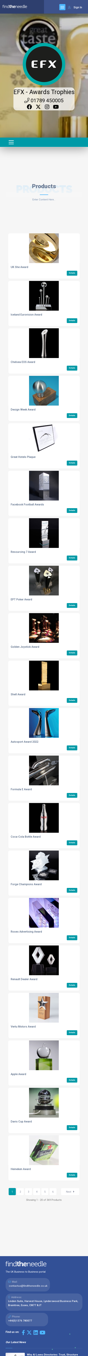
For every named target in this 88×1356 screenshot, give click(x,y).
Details (72, 273)
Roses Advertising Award (26, 931)
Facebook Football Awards (27, 504)
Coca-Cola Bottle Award (26, 836)
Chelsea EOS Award (23, 362)
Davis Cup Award (21, 1121)
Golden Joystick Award (25, 646)
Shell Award (18, 694)
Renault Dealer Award (24, 979)
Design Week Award (23, 409)
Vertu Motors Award (23, 1026)
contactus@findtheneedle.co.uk (28, 1285)
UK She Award (19, 267)
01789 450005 (44, 100)
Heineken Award (21, 1169)
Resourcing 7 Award (23, 552)
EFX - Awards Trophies (44, 92)
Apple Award (18, 1074)
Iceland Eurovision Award (26, 314)
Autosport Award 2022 (24, 741)
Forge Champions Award (26, 884)
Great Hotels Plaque (23, 457)
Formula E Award (21, 789)
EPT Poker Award (21, 599)
